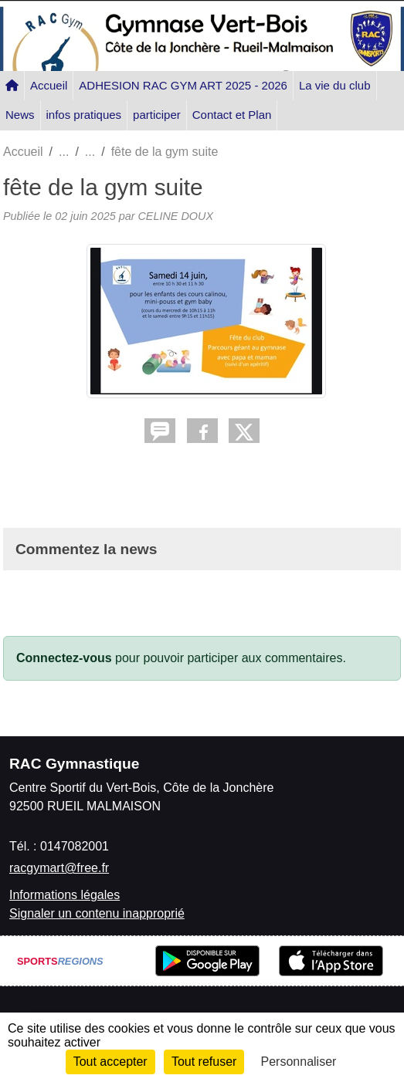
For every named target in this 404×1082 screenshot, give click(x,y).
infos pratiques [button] (84, 114)
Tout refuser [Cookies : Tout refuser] (203, 1061)
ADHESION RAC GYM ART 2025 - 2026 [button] (183, 85)
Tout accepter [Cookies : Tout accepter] (110, 1061)
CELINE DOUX (175, 216)
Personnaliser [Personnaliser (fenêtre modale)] (299, 1061)
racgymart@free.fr (59, 867)
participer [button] (157, 114)
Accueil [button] (48, 85)
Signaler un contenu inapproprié (97, 913)
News (20, 114)
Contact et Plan (232, 114)
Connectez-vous (64, 657)
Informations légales (64, 894)
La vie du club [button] (335, 85)
